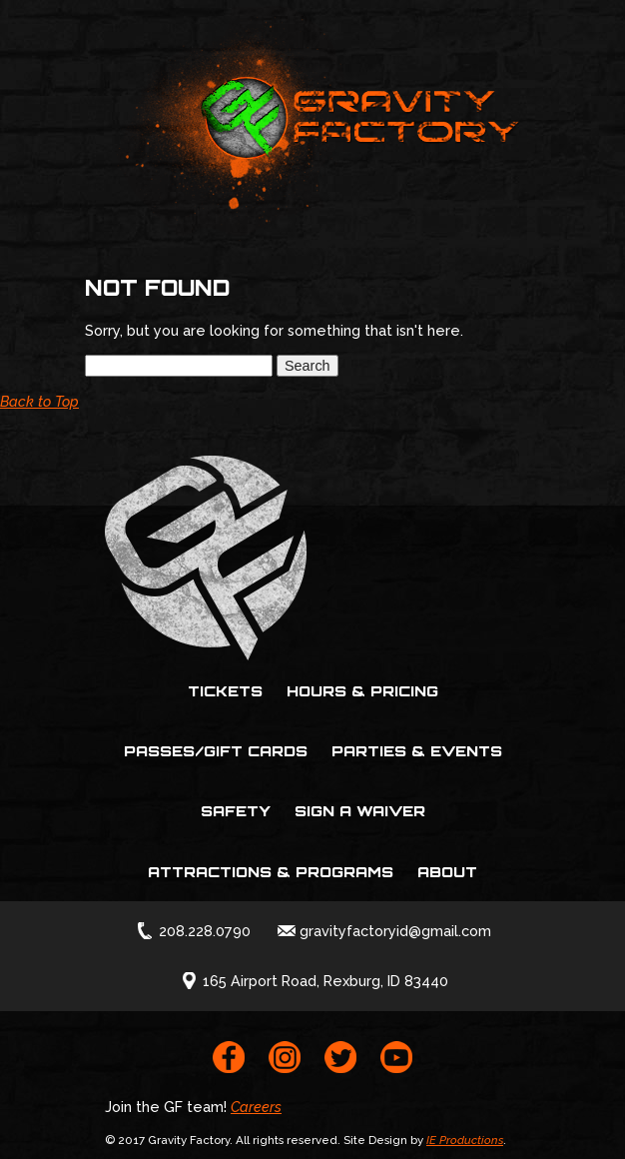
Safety (236, 810)
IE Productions (464, 1140)
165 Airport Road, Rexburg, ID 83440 (325, 980)
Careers (256, 1106)
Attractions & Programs (270, 871)
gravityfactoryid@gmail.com (395, 930)
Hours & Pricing (362, 690)
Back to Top (39, 401)
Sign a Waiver (360, 810)
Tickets (225, 690)
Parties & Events (416, 750)
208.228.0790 (205, 930)
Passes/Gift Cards (216, 750)
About (447, 871)
